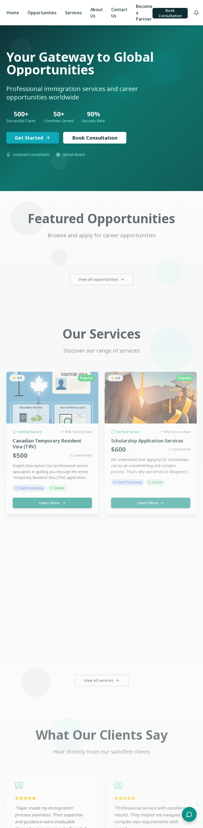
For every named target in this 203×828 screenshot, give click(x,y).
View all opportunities (101, 279)
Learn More (52, 502)
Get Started (32, 138)
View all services (101, 680)
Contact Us (119, 13)
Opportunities (42, 13)
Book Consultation (170, 13)
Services (73, 13)
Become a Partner (144, 12)
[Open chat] (189, 814)
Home (12, 13)
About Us (96, 13)
